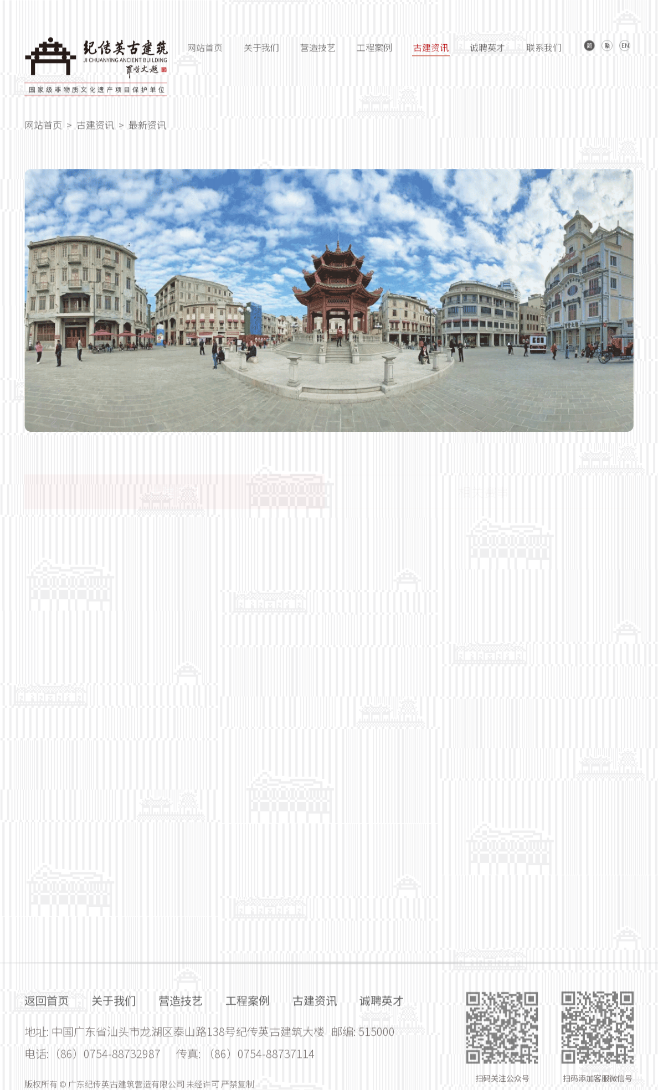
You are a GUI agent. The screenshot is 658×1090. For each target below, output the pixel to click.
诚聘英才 (487, 53)
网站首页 (205, 53)
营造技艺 (318, 53)
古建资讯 (431, 53)
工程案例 (374, 53)
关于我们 (261, 53)
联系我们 (544, 53)
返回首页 (46, 1082)
